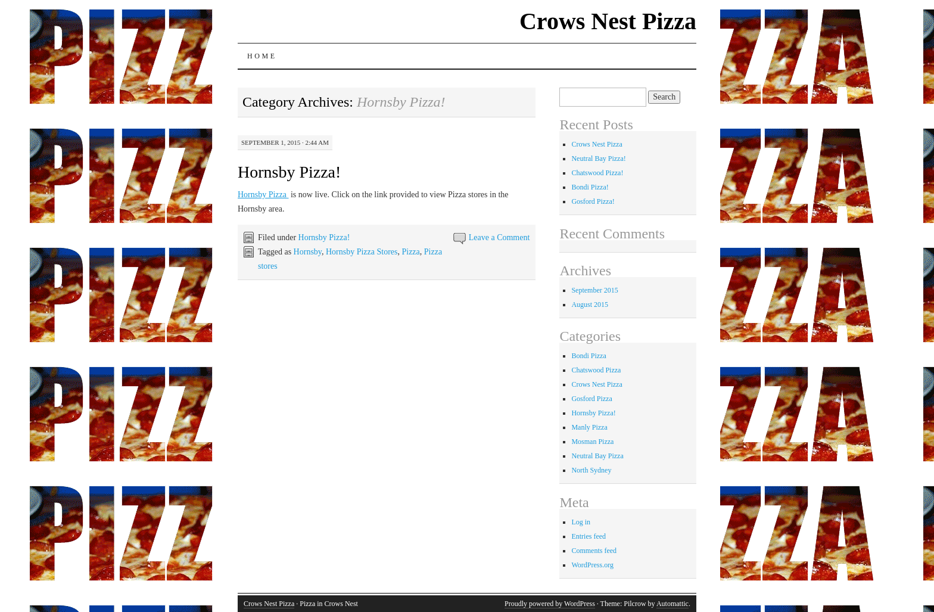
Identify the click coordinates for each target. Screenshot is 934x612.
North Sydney (591, 470)
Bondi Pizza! (589, 187)
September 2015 (594, 290)
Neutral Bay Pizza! (598, 158)
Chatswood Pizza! (597, 173)
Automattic (672, 603)
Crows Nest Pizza (607, 21)
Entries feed (588, 536)
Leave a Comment (499, 237)
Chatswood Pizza (596, 370)
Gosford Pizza (591, 398)
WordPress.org (592, 565)
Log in (580, 522)
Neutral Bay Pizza (597, 456)
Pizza (410, 251)
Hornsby (308, 251)
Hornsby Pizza (263, 194)
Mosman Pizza (592, 441)
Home (262, 56)
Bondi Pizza (588, 356)
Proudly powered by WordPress (550, 603)
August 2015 (589, 304)
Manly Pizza (589, 427)
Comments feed (594, 550)
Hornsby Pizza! (289, 172)
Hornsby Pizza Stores (362, 251)
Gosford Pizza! (592, 201)
